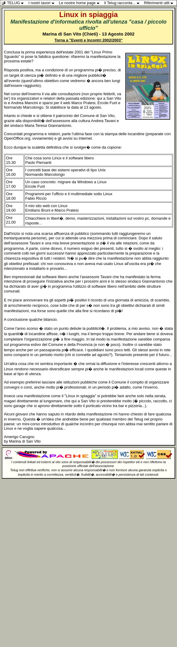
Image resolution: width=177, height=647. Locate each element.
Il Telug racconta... (123, 3)
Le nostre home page (80, 3)
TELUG (14, 3)
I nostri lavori (42, 3)
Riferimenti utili (160, 3)
